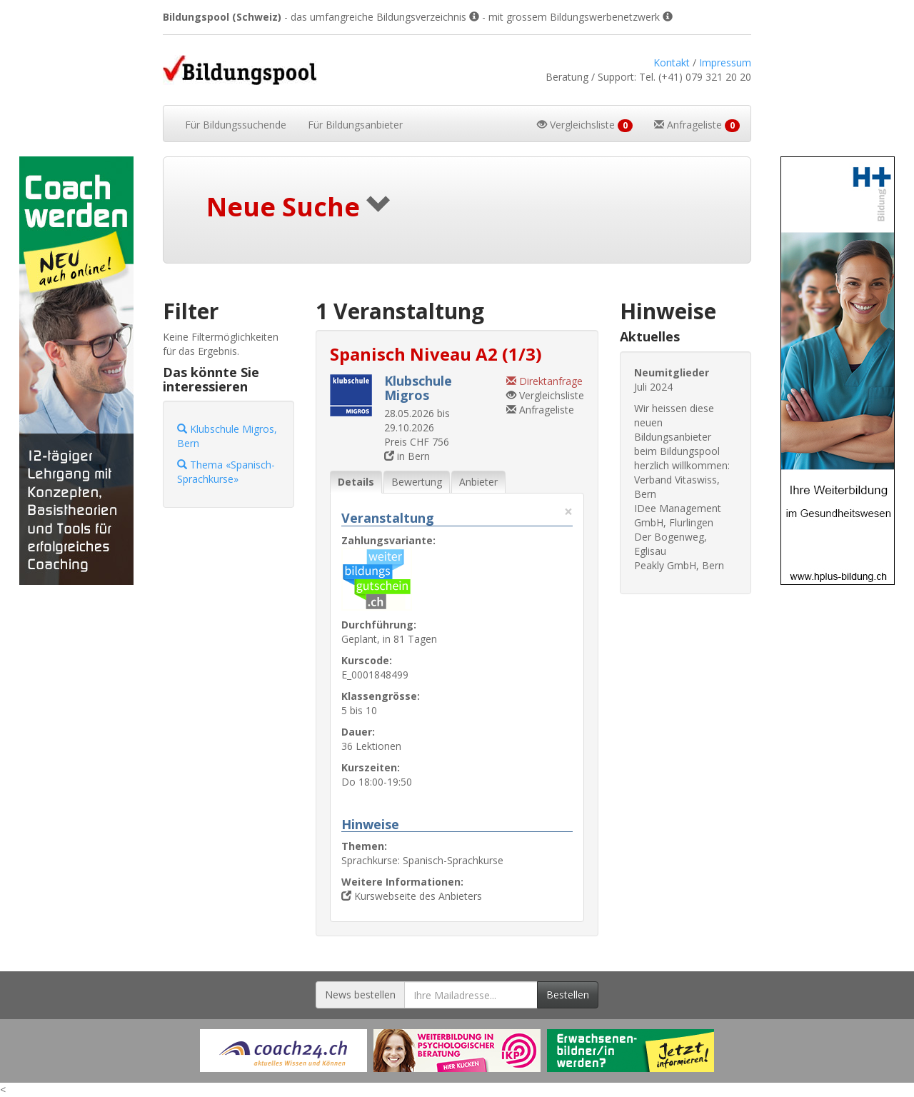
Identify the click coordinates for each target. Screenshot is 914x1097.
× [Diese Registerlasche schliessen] (568, 511)
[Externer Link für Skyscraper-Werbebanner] (76, 370)
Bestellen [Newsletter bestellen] (567, 994)
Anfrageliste (540, 409)
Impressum (725, 62)
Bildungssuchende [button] (235, 124)
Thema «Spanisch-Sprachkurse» (226, 472)
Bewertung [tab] (416, 482)
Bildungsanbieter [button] (355, 124)
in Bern (407, 456)
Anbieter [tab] (478, 482)
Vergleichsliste (545, 395)
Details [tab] (356, 482)
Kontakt (671, 62)
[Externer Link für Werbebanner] (283, 1050)
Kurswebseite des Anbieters (411, 896)
